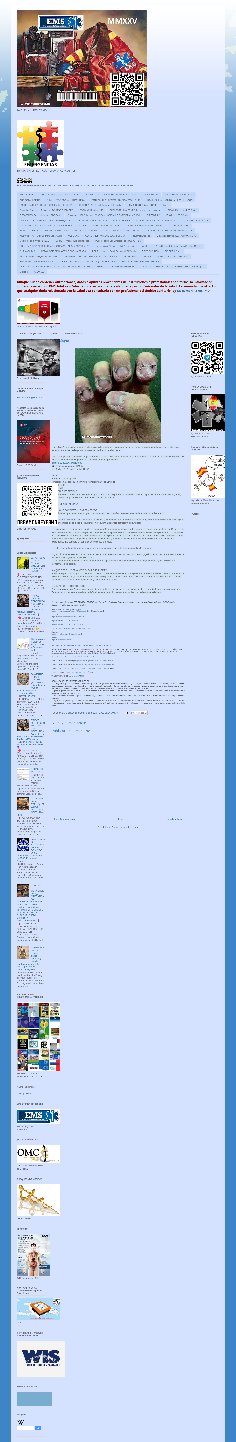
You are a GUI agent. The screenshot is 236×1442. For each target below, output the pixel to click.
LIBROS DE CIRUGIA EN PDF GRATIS (144, 225)
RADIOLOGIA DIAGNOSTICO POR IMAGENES (63, 251)
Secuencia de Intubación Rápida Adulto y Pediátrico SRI (38, 644)
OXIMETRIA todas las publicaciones (72, 241)
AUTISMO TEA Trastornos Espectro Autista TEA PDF (116, 200)
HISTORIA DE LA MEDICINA (194, 220)
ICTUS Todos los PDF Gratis (106, 225)
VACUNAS (39, 272)
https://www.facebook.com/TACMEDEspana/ (67, 624)
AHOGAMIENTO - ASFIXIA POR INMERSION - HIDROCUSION (49, 195)
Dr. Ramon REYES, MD (193, 291)
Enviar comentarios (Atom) (125, 827)
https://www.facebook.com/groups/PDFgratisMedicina (70, 611)
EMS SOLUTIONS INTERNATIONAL (37, 261)
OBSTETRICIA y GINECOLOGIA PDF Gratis (105, 236)
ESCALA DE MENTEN (37, 770)
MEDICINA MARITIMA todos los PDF (123, 231)
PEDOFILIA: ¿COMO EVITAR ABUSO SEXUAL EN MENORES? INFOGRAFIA (122, 261)
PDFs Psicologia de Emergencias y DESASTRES (118, 241)
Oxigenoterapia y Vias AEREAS (34, 241)
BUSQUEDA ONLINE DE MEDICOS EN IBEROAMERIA (46, 205)
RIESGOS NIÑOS (150, 251)
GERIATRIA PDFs (121, 220)
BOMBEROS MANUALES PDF (142, 205)
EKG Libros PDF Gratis (177, 215)
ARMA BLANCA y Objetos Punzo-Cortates (66, 200)
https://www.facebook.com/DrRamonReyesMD (68, 617)
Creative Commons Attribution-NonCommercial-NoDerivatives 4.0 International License (90, 185)
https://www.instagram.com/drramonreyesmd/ (75, 628)
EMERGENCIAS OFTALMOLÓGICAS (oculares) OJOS (45, 220)
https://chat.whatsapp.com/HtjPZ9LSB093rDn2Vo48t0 (94, 661)
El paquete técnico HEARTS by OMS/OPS (176, 236)
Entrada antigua (174, 819)
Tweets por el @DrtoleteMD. (31, 397)
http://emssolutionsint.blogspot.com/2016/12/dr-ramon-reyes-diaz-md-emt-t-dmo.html (81, 645)
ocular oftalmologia (141, 236)
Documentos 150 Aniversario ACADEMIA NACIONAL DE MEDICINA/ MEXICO (104, 215)
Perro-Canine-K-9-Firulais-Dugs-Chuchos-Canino (178, 246)
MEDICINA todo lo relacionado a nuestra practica (169, 231)
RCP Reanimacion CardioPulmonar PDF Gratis (114, 251)
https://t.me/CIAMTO (76, 676)
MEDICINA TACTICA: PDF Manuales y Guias (41, 236)
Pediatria (145, 246)
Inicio (120, 819)
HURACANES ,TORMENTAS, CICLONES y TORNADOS (46, 225)
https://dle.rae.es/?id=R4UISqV (67, 462)
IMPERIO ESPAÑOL (70, 261)
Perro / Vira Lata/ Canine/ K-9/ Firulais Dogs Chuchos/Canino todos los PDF (55, 266)
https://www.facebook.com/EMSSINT (65, 621)
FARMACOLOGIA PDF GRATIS (92, 220)
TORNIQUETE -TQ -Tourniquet (189, 266)
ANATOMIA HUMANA (30, 200)
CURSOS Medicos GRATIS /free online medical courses (135, 210)
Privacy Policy (24, 1093)
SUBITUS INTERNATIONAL (156, 266)
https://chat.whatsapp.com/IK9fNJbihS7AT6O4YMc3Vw (85, 668)
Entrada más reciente (65, 819)
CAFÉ (165, 205)
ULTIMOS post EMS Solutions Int (172, 256)
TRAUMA (146, 256)
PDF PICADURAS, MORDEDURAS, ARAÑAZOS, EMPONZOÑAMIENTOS (54, 246)
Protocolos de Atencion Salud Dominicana (115, 246)
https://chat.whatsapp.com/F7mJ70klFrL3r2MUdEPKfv (75, 657)
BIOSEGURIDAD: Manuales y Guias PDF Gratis (169, 200)
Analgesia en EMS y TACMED (179, 195)
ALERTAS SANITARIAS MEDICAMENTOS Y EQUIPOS (111, 195)
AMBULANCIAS (150, 195)
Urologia (24, 272)
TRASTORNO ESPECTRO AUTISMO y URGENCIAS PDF (90, 256)
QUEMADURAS (27, 251)
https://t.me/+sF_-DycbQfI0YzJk (82, 672)
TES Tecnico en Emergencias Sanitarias (38, 256)
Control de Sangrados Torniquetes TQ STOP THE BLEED (46, 210)
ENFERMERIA (153, 215)
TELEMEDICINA (172, 251)
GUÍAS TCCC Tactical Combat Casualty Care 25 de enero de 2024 (38, 565)
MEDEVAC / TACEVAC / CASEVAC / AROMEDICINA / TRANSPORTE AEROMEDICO (59, 231)
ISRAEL (83, 225)
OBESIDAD (73, 236)
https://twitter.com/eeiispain (61, 640)
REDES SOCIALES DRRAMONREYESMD (116, 266)
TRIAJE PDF (130, 256)
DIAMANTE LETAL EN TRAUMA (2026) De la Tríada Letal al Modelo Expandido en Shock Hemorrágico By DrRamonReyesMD (31, 685)
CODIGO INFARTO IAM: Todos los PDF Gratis (99, 205)
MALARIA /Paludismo (178, 225)
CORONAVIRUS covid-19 (91, 210)
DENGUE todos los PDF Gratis (182, 210)
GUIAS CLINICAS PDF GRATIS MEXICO (155, 220)
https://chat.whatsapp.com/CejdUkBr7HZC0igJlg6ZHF (94, 664)
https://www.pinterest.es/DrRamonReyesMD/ (67, 634)
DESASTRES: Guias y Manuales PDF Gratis (40, 215)
